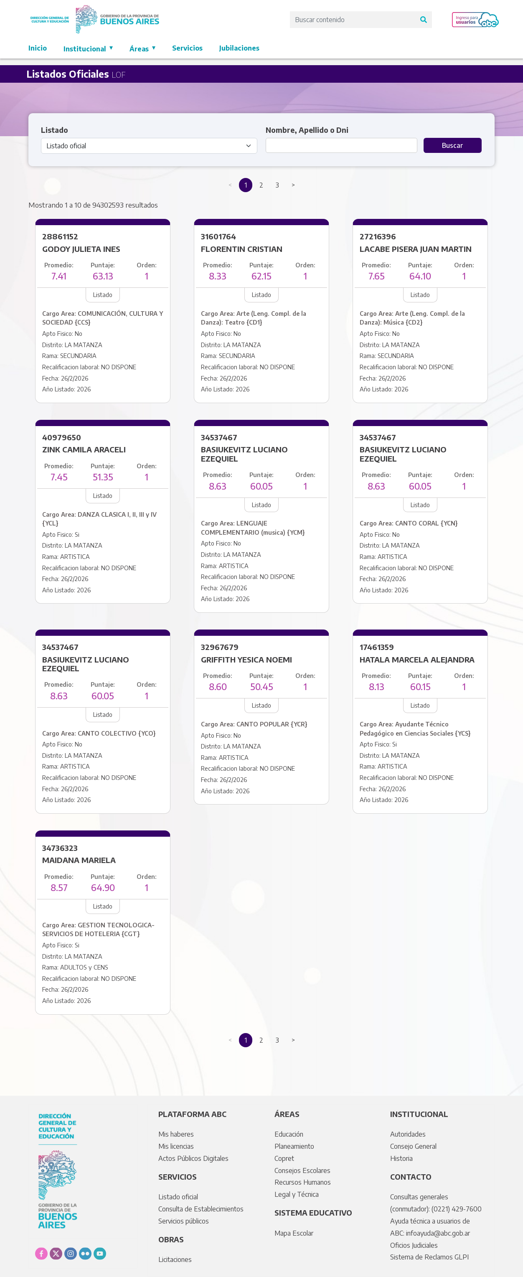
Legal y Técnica (296, 1194)
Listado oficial (178, 1197)
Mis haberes (176, 1134)
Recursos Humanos (302, 1182)
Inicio (37, 48)
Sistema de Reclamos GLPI (429, 1257)
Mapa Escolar (293, 1233)
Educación (288, 1134)
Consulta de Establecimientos (201, 1209)
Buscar (452, 145)
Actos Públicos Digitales (193, 1158)
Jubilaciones (239, 48)
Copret (284, 1158)
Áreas (139, 49)
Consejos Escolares (302, 1170)
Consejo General (413, 1146)
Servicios (187, 48)
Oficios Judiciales (414, 1245)
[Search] (352, 20)
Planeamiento (294, 1146)
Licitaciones (175, 1259)
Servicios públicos (183, 1221)
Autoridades (408, 1134)
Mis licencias (176, 1146)
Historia (401, 1158)
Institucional (85, 49)
